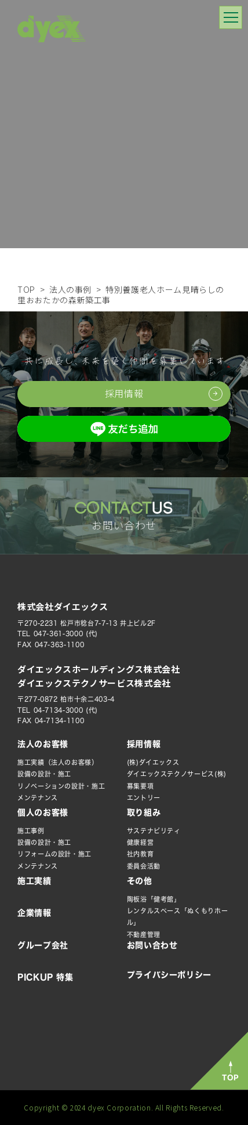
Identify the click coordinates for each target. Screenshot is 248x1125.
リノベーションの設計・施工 (61, 786)
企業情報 (34, 913)
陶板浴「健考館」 (154, 899)
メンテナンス (37, 797)
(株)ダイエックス (153, 762)
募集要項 (140, 786)
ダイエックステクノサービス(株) (177, 774)
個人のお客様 (42, 812)
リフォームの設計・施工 (54, 854)
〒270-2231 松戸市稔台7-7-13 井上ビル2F (86, 623)
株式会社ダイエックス (62, 606)
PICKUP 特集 (45, 977)
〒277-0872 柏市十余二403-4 (66, 699)
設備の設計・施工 (44, 774)
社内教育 (140, 854)
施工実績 (34, 881)
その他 (139, 881)
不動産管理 (144, 934)
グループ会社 (42, 945)
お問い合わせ (152, 945)
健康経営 (140, 842)
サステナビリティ (154, 831)
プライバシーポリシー (169, 975)
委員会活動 (144, 866)
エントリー (144, 797)
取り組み (144, 812)
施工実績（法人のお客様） (58, 762)
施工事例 (31, 831)
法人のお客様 (42, 744)
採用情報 (144, 744)
